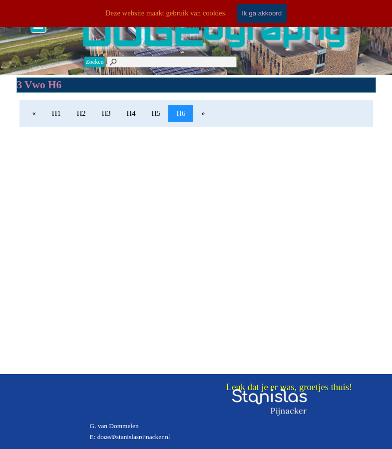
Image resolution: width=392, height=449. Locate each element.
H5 (156, 113)
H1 (56, 113)
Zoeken (95, 61)
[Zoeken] (171, 62)
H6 (180, 113)
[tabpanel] (160, 420)
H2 (81, 113)
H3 (106, 113)
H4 (131, 113)
